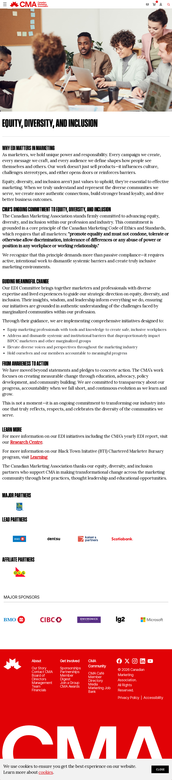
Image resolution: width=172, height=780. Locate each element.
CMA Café (96, 673)
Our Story (39, 668)
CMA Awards (70, 686)
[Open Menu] (4, 4)
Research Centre (26, 442)
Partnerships (69, 672)
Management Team (42, 684)
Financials (39, 690)
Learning (39, 457)
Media (93, 684)
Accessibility (153, 697)
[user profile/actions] (161, 4)
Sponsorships (70, 668)
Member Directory (95, 678)
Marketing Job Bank (99, 689)
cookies (46, 772)
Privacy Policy (128, 697)
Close (160, 769)
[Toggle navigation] (167, 4)
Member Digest (66, 677)
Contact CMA (42, 672)
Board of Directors (39, 677)
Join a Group (69, 683)
